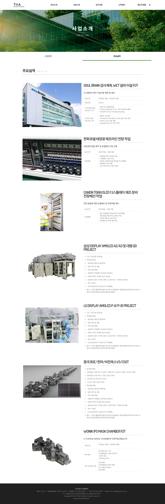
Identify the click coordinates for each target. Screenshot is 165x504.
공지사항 (99, 5)
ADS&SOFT (86, 498)
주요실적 (117, 56)
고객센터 (121, 5)
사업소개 (76, 5)
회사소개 (54, 5)
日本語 (142, 5)
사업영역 (48, 56)
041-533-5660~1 (81, 491)
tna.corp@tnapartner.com (118, 491)
